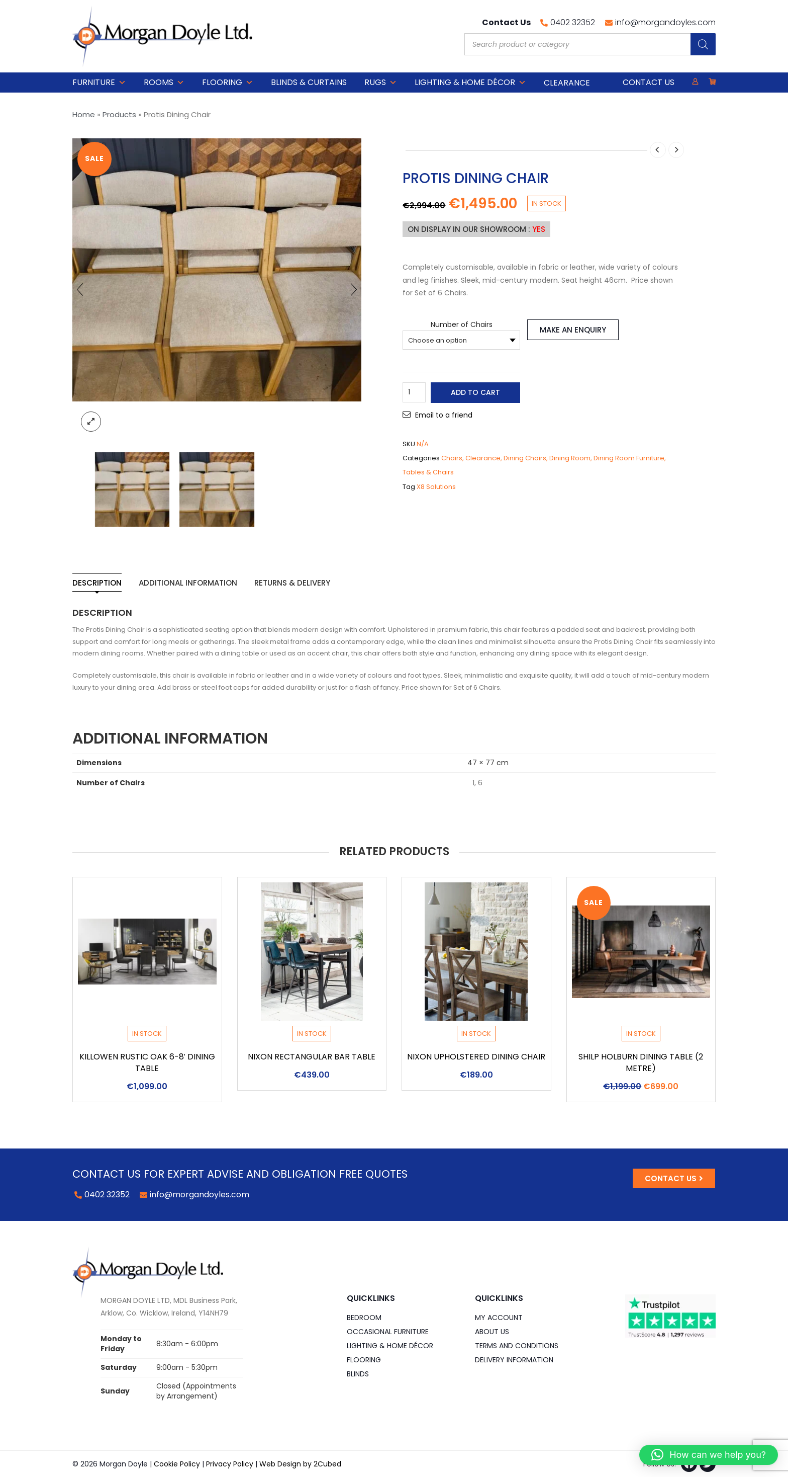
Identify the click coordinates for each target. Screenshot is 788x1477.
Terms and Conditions (516, 1346)
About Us (492, 1332)
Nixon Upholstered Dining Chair (476, 1056)
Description (97, 583)
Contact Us (648, 82)
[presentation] (79, 289)
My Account (499, 1317)
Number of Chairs (461, 324)
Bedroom (364, 1317)
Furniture (99, 82)
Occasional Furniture (388, 1332)
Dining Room (569, 458)
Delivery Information (514, 1360)
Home (83, 114)
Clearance (483, 458)
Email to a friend (443, 415)
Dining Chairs (525, 458)
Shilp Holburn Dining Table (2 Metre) (640, 1062)
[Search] (703, 44)
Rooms (164, 82)
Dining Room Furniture (629, 458)
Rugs (380, 82)
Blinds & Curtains (309, 82)
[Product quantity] (414, 392)
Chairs (451, 458)
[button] (708, 1455)
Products (119, 114)
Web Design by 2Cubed (300, 1464)
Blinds (358, 1374)
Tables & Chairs (428, 472)
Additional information (188, 583)
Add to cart (475, 392)
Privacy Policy (229, 1464)
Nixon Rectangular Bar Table (311, 1056)
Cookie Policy (177, 1464)
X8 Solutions (436, 486)
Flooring (227, 82)
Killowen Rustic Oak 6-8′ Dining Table (147, 1062)
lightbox (91, 422)
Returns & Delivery (292, 583)
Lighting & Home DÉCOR (470, 82)
